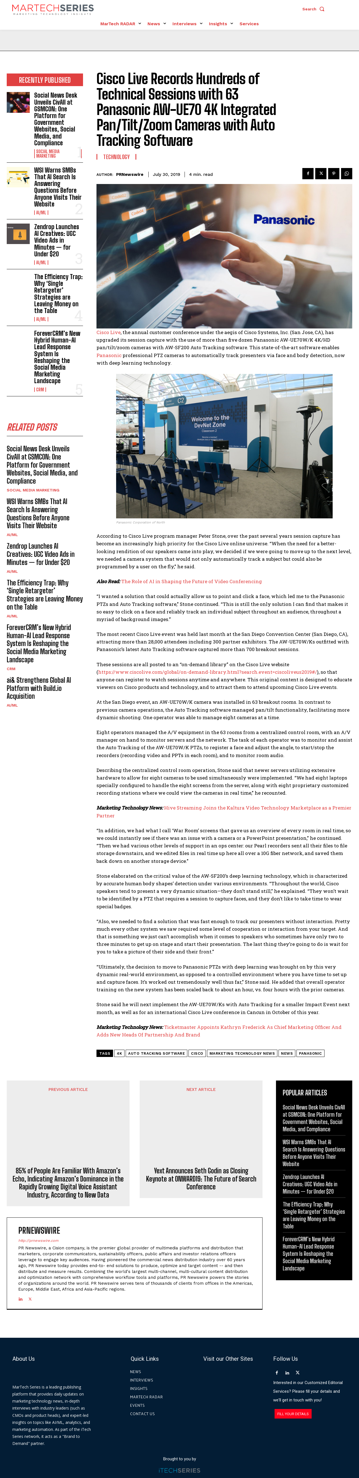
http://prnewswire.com (38, 1208)
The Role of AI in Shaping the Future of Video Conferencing (191, 581)
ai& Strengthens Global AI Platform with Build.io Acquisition (39, 688)
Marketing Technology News (242, 1053)
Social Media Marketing (47, 153)
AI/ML (41, 212)
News (287, 1053)
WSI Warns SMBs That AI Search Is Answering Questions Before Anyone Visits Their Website (58, 187)
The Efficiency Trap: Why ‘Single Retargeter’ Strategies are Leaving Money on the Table (58, 293)
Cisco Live (108, 332)
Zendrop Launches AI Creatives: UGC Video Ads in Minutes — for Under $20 (56, 240)
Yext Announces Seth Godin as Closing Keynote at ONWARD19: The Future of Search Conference (201, 1139)
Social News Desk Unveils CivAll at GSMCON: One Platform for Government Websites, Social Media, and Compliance (55, 118)
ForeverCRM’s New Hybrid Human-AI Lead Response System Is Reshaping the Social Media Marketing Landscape (57, 357)
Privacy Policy (230, 1452)
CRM (40, 389)
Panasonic (108, 355)
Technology (116, 157)
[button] (314, 9)
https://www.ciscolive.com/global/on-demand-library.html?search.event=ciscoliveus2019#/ (207, 672)
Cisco (197, 1053)
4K (119, 1053)
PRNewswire (129, 174)
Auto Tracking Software (156, 1053)
